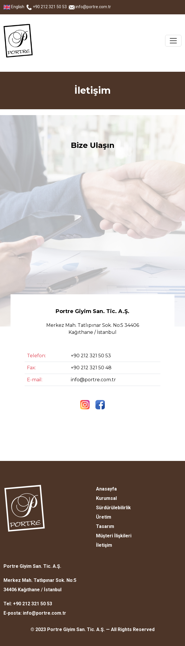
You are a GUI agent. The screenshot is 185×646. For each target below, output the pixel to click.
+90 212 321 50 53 (47, 6)
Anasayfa (106, 489)
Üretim (103, 517)
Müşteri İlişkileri (113, 536)
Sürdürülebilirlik (113, 507)
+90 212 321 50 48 (91, 367)
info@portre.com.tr (90, 6)
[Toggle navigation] (173, 41)
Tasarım (105, 526)
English (14, 6)
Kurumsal (106, 498)
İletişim (104, 545)
